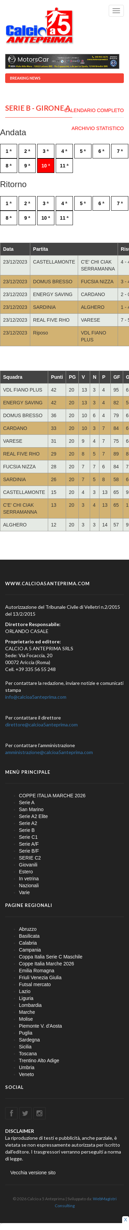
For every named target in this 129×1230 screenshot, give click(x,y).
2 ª (27, 151)
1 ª (9, 151)
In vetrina (29, 878)
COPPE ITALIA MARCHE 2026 (52, 795)
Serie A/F (29, 844)
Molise (26, 1019)
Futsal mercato (35, 984)
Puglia (25, 1033)
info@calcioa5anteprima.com (35, 697)
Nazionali (29, 885)
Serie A (26, 802)
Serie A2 (28, 823)
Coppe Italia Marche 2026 (46, 963)
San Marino (31, 809)
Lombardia (30, 1005)
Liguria (26, 998)
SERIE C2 (30, 858)
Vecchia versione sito (33, 1172)
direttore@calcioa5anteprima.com (41, 724)
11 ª (64, 165)
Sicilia (25, 1046)
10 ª (45, 165)
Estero (26, 871)
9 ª (27, 165)
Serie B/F (29, 851)
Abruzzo (27, 929)
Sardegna (29, 1040)
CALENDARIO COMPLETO (94, 110)
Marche (27, 1012)
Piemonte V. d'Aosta (40, 1026)
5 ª (83, 151)
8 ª (9, 165)
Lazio (24, 991)
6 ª (101, 151)
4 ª (64, 151)
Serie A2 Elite (33, 816)
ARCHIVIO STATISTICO (98, 128)
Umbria (26, 1067)
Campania (30, 950)
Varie (24, 892)
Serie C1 (28, 837)
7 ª (120, 151)
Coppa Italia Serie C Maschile (50, 957)
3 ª (46, 151)
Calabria (28, 943)
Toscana (28, 1053)
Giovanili (28, 865)
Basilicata (29, 936)
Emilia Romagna (36, 970)
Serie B (27, 830)
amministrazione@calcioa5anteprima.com (49, 752)
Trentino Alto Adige (39, 1060)
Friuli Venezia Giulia (40, 977)
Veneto (26, 1074)
